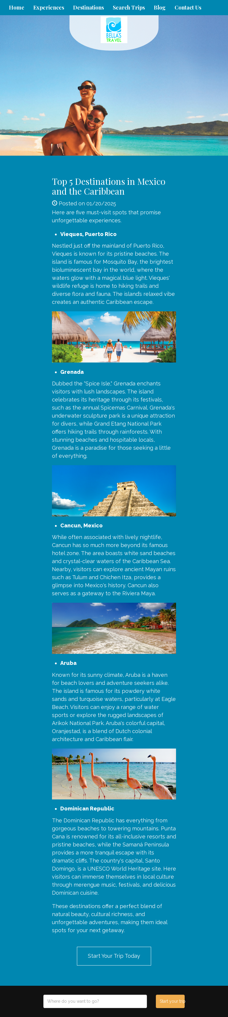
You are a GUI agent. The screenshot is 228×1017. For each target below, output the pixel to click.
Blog (160, 7)
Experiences (48, 7)
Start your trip (172, 1001)
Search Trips (129, 7)
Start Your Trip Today (114, 956)
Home (16, 7)
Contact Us (188, 7)
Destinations (88, 7)
